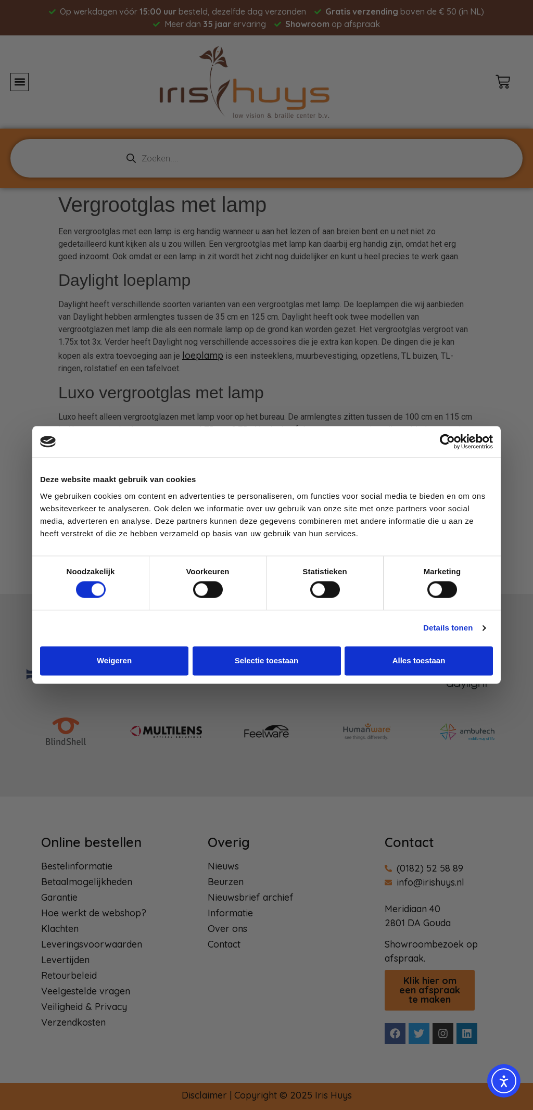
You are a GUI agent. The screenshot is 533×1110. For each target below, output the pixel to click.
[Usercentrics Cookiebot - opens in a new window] (447, 441)
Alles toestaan (419, 660)
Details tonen (448, 628)
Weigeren (114, 660)
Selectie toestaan (267, 660)
